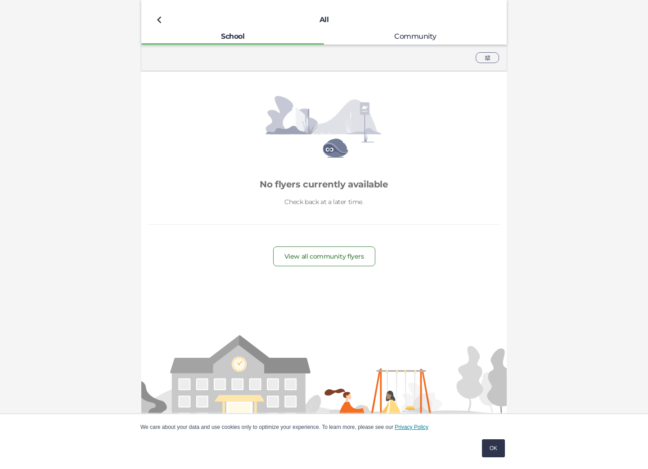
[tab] (232, 36)
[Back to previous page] (159, 20)
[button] (487, 57)
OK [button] (493, 448)
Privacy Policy (411, 427)
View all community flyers (324, 256)
